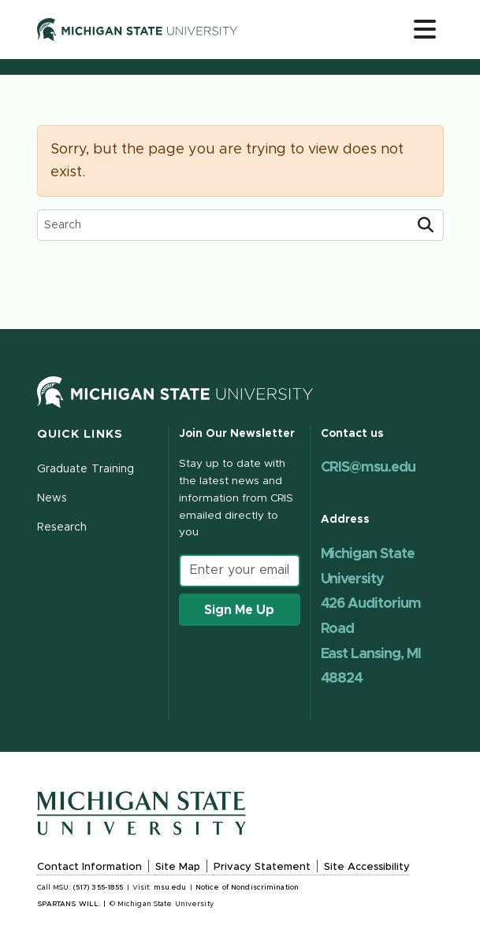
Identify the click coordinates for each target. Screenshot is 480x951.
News (52, 498)
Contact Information (89, 867)
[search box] (223, 225)
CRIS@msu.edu (368, 468)
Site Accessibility (367, 867)
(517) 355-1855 (98, 887)
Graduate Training (86, 469)
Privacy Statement (262, 867)
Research (62, 527)
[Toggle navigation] (425, 29)
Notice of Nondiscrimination (247, 887)
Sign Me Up (239, 610)
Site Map (177, 867)
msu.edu (170, 887)
